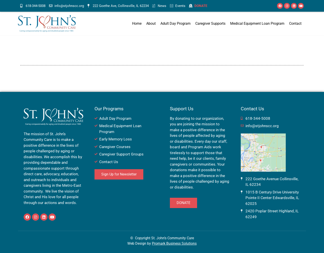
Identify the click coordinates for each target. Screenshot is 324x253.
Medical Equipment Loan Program (257, 23)
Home (137, 23)
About (151, 23)
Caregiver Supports (210, 23)
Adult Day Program (175, 23)
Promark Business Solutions (174, 243)
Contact (295, 23)
